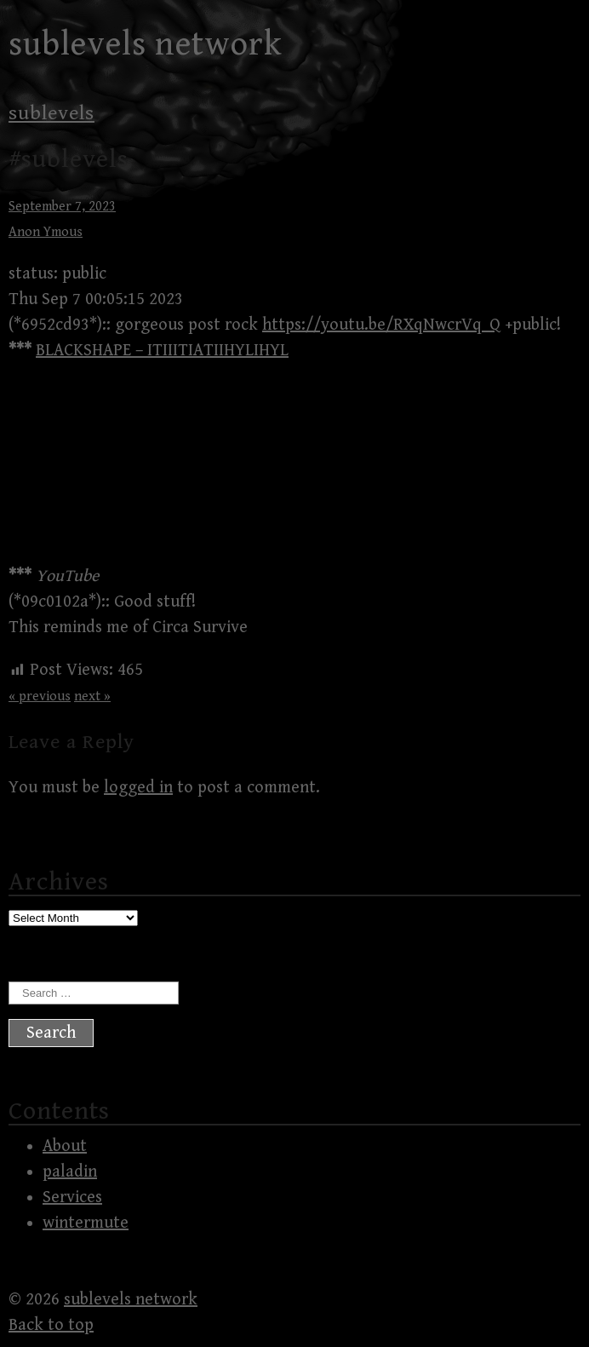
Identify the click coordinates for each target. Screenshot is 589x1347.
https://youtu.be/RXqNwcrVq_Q (381, 325)
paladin (70, 1172)
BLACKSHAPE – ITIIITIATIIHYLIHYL (162, 350)
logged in (138, 787)
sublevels (51, 113)
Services (72, 1197)
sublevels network (146, 44)
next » (92, 696)
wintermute (86, 1223)
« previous (40, 696)
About (65, 1146)
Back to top (51, 1325)
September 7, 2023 (62, 207)
